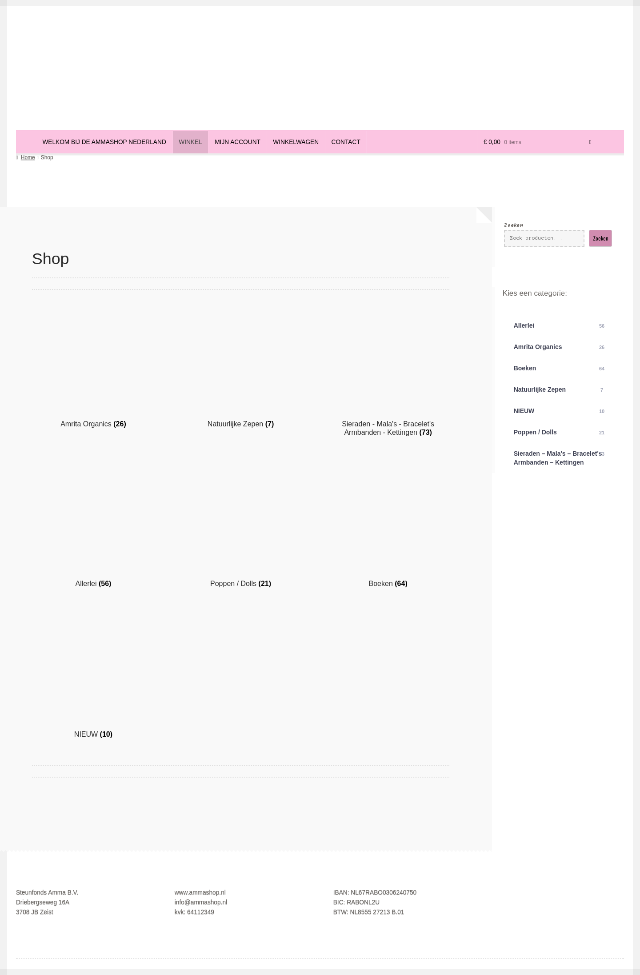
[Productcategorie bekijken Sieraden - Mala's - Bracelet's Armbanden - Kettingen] (388, 370)
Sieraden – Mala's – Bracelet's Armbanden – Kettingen (560, 457)
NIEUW (560, 411)
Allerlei (560, 325)
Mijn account (237, 142)
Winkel (190, 142)
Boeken (560, 368)
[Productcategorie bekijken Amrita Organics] (93, 366)
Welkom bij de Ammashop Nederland (104, 142)
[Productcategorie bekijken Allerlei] (93, 525)
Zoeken (513, 225)
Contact (346, 142)
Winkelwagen (296, 142)
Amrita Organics (560, 347)
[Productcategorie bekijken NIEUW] (93, 676)
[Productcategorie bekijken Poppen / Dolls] (240, 525)
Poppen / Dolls (560, 432)
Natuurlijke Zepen (560, 389)
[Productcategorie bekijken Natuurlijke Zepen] (240, 366)
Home (28, 157)
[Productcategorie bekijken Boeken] (388, 525)
